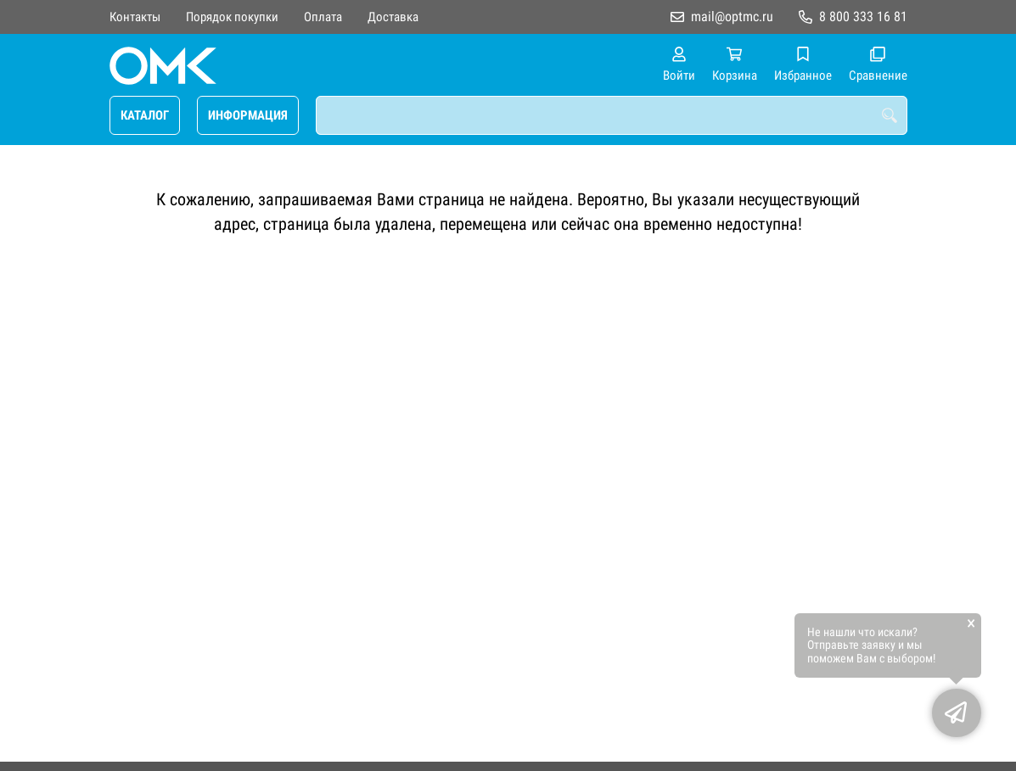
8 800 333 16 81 (863, 16)
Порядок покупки (232, 17)
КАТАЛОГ (145, 115)
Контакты (134, 17)
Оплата (323, 17)
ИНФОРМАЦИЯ (248, 115)
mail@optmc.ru (732, 16)
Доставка (393, 17)
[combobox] (611, 115)
